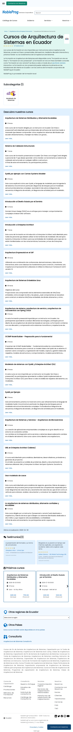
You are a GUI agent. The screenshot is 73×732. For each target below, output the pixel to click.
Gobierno (30, 20)
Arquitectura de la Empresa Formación (21, 31)
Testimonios (60, 699)
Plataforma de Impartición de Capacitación (44, 697)
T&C (56, 708)
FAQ (56, 705)
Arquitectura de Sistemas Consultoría (17, 641)
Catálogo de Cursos (9, 20)
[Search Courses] (53, 13)
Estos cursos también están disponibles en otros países (24, 630)
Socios (57, 692)
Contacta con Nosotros (16, 3)
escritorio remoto (58, 63)
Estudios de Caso (26, 688)
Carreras (59, 702)
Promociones (9, 690)
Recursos (8, 698)
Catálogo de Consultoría (26, 698)
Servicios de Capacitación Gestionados (43, 691)
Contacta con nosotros (59, 727)
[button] (67, 586)
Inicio (5, 31)
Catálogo (8, 686)
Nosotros (65, 20)
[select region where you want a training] (36, 617)
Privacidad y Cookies (36, 727)
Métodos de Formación (9, 694)
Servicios (47, 20)
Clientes (58, 695)
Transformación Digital (45, 685)
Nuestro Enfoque (28, 684)
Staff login (37, 731)
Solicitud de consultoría (26, 693)
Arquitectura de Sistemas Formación (44, 31)
